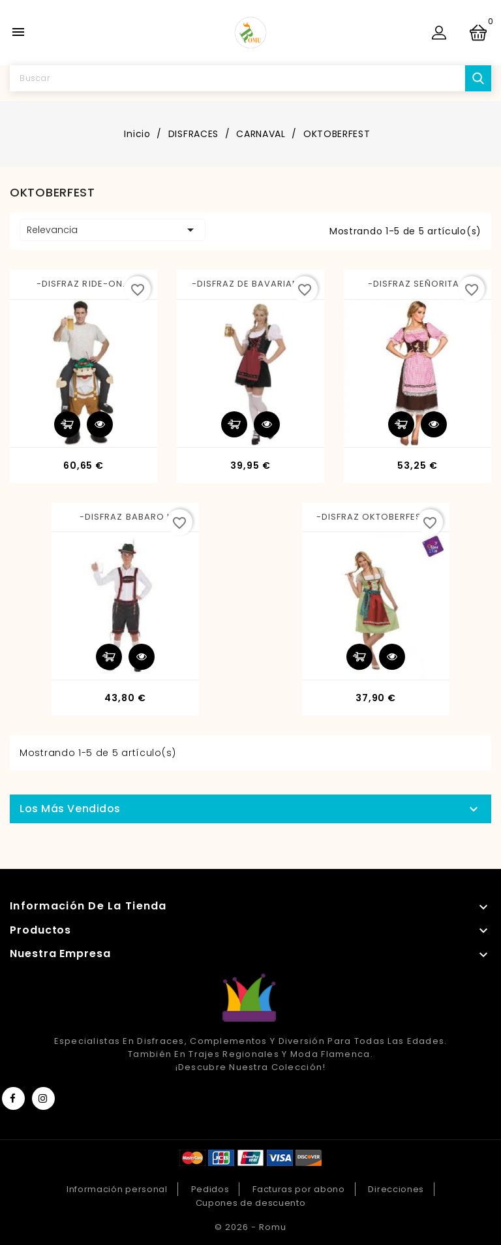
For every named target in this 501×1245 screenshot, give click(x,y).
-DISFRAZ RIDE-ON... (83, 283)
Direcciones (396, 1189)
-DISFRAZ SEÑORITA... (418, 283)
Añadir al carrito (67, 424)
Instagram (43, 1098)
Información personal (117, 1189)
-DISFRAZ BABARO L (125, 517)
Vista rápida (100, 424)
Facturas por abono (298, 1189)
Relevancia (112, 230)
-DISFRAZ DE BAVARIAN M (251, 283)
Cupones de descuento (251, 1203)
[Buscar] (250, 78)
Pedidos (210, 1189)
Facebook (13, 1098)
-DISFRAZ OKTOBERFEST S (376, 517)
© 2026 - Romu (250, 1227)
